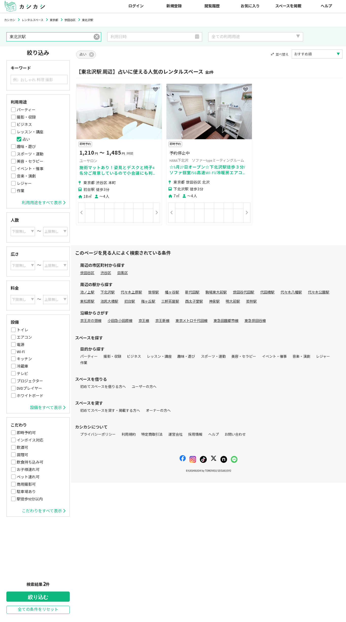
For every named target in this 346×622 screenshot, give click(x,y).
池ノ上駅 (87, 292)
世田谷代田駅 (243, 292)
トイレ (22, 330)
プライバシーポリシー (98, 434)
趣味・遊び (26, 147)
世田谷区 (87, 273)
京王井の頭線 (90, 321)
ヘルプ (326, 6)
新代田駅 (192, 292)
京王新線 (162, 321)
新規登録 (174, 6)
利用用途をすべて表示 (43, 203)
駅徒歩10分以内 (30, 499)
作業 (20, 191)
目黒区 (122, 273)
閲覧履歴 (212, 6)
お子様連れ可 (28, 470)
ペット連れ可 (28, 477)
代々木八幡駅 (291, 292)
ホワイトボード (30, 396)
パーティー (26, 110)
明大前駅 (233, 301)
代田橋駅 (267, 292)
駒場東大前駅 (216, 292)
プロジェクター (30, 381)
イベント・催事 (30, 169)
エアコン (24, 337)
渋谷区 (105, 273)
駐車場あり (26, 492)
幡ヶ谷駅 (172, 292)
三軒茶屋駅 (170, 301)
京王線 (144, 321)
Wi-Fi (21, 352)
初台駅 (129, 301)
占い (26, 139)
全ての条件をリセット (38, 610)
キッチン (24, 359)
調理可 (22, 455)
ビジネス (24, 125)
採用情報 (195, 434)
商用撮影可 (26, 484)
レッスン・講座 (30, 132)
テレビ (22, 374)
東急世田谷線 (255, 321)
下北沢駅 (107, 292)
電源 (20, 345)
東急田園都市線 (226, 321)
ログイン (136, 6)
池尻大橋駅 (109, 301)
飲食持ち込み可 (30, 462)
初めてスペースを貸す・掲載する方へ (110, 411)
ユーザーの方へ (144, 387)
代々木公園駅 (318, 292)
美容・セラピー (30, 161)
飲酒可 (22, 448)
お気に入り (250, 6)
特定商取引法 (152, 434)
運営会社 (175, 434)
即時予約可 (26, 433)
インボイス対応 (30, 440)
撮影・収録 (26, 117)
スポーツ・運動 (30, 154)
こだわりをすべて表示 (43, 511)
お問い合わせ (235, 434)
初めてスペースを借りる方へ (103, 387)
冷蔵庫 (22, 366)
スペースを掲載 (288, 6)
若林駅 (251, 301)
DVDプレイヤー (29, 388)
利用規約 (129, 434)
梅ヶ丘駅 (148, 301)
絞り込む (38, 597)
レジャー (24, 184)
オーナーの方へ (158, 411)
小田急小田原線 (120, 321)
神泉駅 (214, 301)
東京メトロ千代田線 (191, 321)
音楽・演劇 (26, 176)
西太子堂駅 (194, 301)
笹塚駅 (153, 292)
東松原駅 (87, 301)
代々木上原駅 (131, 292)
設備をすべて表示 (47, 407)
